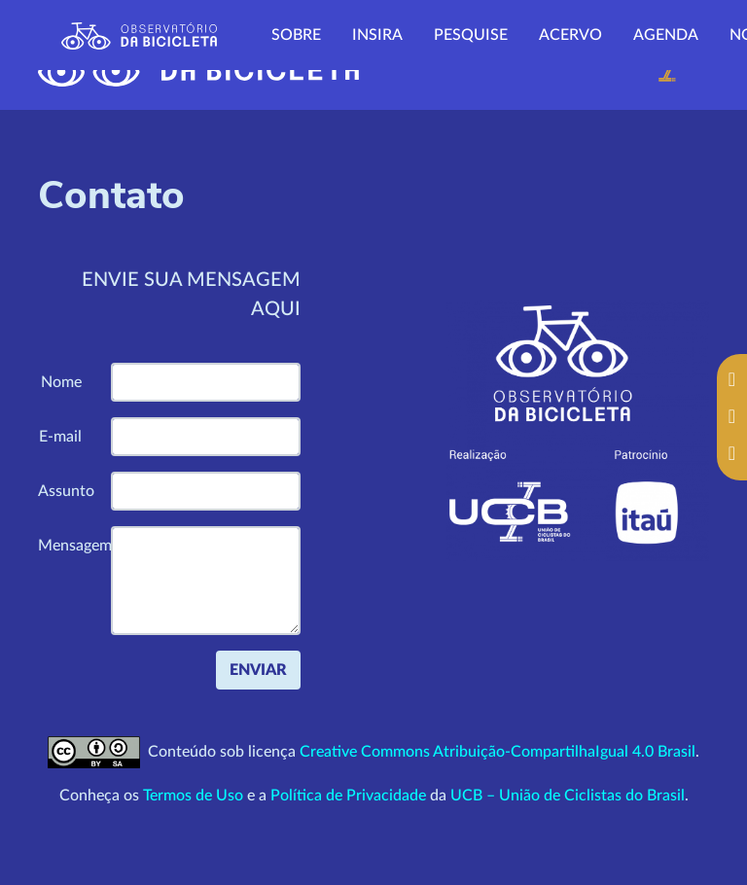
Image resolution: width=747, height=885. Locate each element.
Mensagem (67, 545)
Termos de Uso (193, 795)
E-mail (60, 436)
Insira (377, 35)
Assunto (66, 491)
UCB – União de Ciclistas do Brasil (567, 795)
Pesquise (471, 35)
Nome (61, 382)
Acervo (570, 35)
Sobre (296, 35)
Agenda (665, 35)
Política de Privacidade (348, 795)
